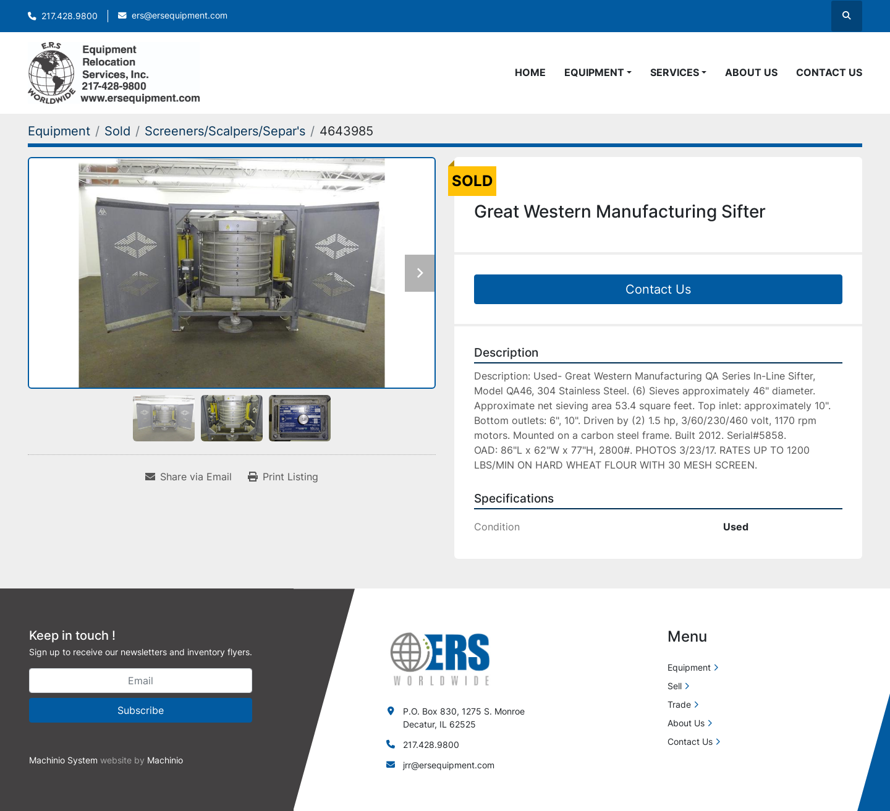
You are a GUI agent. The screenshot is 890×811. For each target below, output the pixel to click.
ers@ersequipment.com (179, 15)
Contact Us (829, 72)
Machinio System (63, 760)
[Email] (140, 680)
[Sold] (117, 131)
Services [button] (674, 72)
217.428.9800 (69, 16)
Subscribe (140, 710)
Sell (675, 686)
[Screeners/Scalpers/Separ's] (225, 131)
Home (530, 72)
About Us (751, 72)
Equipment (594, 72)
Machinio (165, 760)
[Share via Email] (188, 476)
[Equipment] (59, 131)
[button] (598, 72)
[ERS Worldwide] (440, 658)
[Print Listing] (283, 476)
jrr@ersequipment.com (448, 765)
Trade (679, 704)
